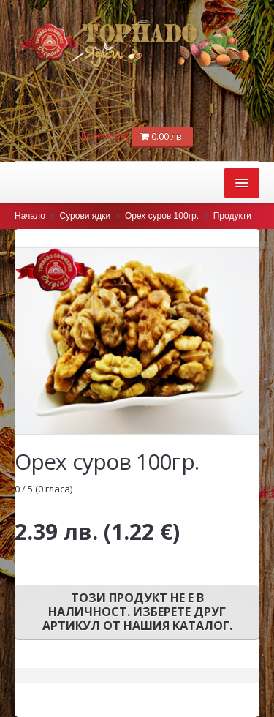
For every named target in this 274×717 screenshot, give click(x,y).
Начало (30, 216)
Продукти (232, 216)
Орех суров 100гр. (162, 216)
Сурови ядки (85, 216)
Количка (106, 135)
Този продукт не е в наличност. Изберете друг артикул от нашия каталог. (137, 612)
